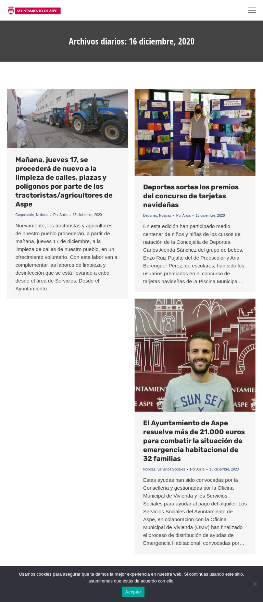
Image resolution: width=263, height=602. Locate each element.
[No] (254, 583)
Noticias (42, 215)
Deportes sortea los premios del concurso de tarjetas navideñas (191, 196)
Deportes (150, 215)
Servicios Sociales (171, 469)
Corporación (24, 215)
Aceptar (133, 591)
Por (60, 215)
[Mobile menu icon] (252, 10)
